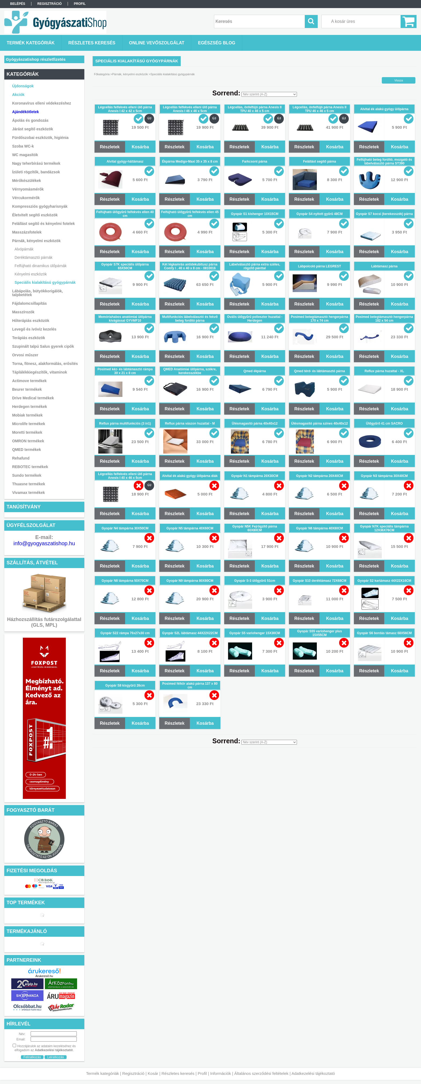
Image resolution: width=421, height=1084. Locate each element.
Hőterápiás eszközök (30, 320)
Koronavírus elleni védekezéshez (41, 103)
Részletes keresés (178, 1073)
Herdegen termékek (29, 406)
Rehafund (21, 458)
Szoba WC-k (23, 146)
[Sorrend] (269, 94)
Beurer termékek (27, 389)
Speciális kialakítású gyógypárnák (44, 282)
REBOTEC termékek (30, 467)
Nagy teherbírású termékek (36, 163)
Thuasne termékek (28, 484)
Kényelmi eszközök (30, 274)
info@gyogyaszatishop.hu (44, 543)
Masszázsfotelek (27, 232)
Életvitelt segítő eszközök (35, 215)
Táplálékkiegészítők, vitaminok (39, 372)
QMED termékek (26, 449)
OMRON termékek (28, 441)
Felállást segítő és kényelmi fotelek (43, 223)
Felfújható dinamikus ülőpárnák (40, 266)
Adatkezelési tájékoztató (313, 1073)
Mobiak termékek (27, 415)
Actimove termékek (29, 381)
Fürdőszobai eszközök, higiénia (40, 137)
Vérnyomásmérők (28, 189)
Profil (202, 1073)
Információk (220, 1073)
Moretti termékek (27, 432)
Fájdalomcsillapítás (29, 303)
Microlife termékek (28, 424)
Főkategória (102, 74)
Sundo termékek (26, 475)
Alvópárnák (23, 249)
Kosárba (140, 147)
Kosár (153, 1073)
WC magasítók (25, 155)
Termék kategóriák (102, 1073)
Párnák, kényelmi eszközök (130, 74)
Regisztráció (133, 1073)
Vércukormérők (26, 198)
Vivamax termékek (28, 492)
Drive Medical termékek (33, 398)
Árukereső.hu (44, 976)
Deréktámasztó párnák (33, 257)
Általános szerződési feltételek (261, 1073)
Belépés (17, 4)
